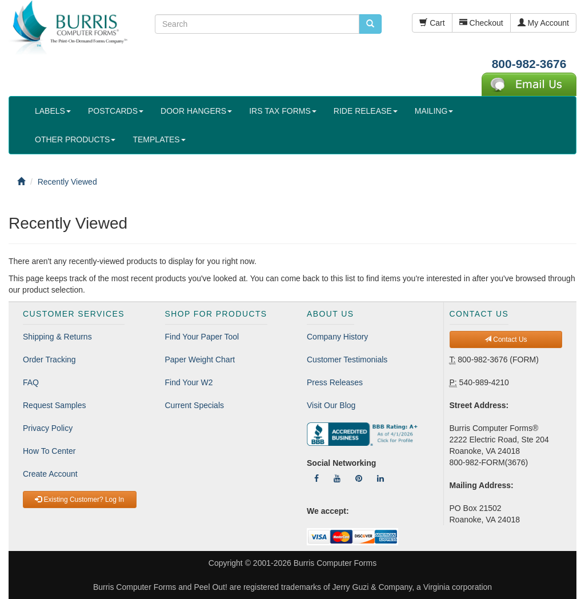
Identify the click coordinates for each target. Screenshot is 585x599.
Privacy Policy (48, 428)
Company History (337, 336)
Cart (431, 22)
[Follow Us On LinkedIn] (380, 478)
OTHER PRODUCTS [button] (75, 139)
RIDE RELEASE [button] (366, 110)
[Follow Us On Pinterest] (359, 478)
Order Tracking (49, 359)
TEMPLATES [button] (159, 139)
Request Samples (54, 405)
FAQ (31, 382)
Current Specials (195, 405)
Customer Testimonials (347, 359)
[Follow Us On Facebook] (316, 478)
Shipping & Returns (57, 336)
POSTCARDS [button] (115, 110)
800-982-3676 (529, 63)
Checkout (481, 22)
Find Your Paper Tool (202, 336)
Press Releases (335, 382)
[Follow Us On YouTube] (337, 478)
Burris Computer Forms (335, 563)
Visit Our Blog (331, 405)
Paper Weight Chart (200, 359)
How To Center (49, 451)
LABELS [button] (53, 110)
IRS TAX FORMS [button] (282, 110)
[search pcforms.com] (370, 24)
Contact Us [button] (505, 340)
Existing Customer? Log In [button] (79, 500)
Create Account (50, 473)
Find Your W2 (189, 382)
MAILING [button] (434, 110)
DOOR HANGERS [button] (196, 110)
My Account (543, 22)
